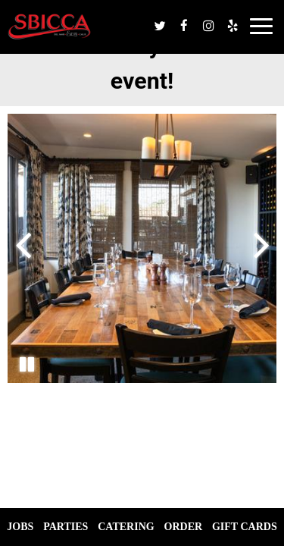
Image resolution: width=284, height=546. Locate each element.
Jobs (20, 526)
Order (183, 526)
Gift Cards (244, 526)
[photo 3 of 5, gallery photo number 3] (142, 248)
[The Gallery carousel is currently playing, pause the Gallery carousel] (26, 364)
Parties (65, 526)
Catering (126, 526)
